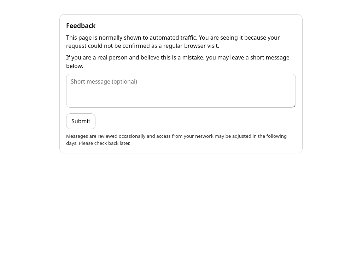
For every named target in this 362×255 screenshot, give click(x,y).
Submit (80, 121)
